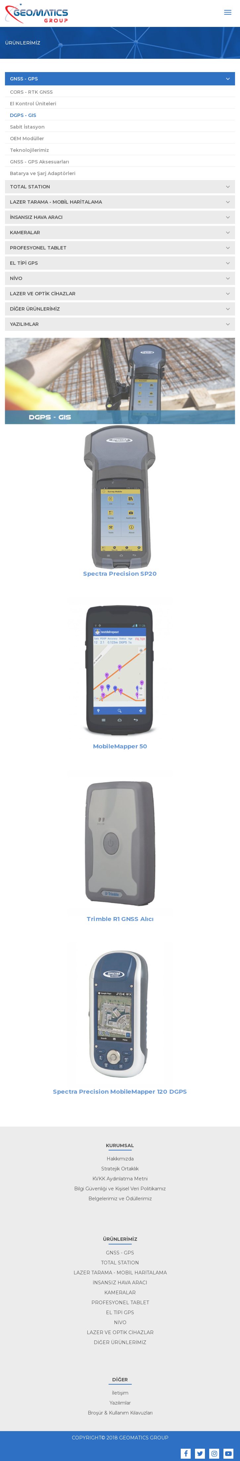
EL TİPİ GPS (120, 263)
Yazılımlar (120, 1403)
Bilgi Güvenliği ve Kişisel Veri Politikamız (120, 1189)
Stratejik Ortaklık (120, 1169)
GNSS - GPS (120, 79)
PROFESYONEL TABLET (120, 248)
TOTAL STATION (120, 187)
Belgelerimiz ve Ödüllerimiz (120, 1199)
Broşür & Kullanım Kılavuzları (120, 1413)
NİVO (120, 278)
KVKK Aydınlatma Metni (120, 1179)
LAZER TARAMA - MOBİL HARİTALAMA (120, 202)
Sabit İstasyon (27, 127)
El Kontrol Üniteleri (33, 104)
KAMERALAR (120, 232)
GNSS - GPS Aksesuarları (39, 162)
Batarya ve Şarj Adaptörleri (42, 174)
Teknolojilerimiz (29, 150)
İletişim (120, 1393)
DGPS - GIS (23, 116)
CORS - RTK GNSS (31, 92)
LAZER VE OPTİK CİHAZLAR (120, 294)
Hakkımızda (120, 1159)
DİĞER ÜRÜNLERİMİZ (120, 309)
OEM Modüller (27, 139)
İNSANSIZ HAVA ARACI (120, 217)
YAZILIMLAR (120, 324)
